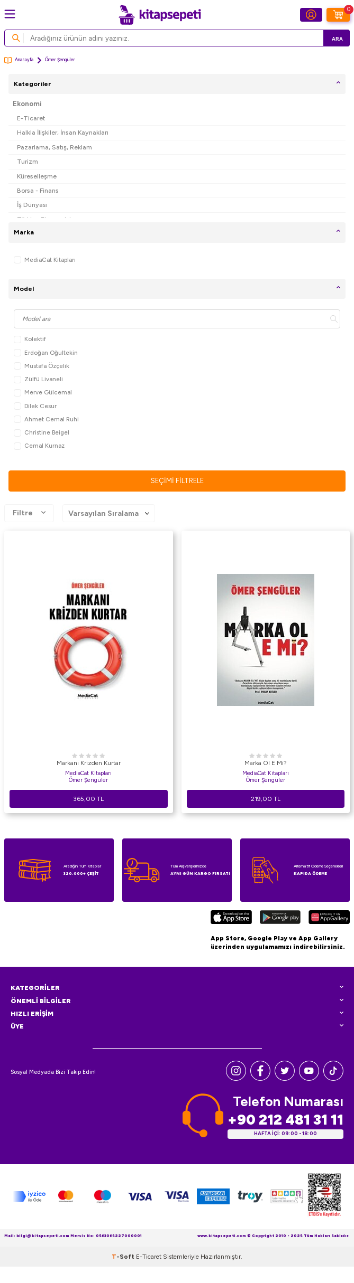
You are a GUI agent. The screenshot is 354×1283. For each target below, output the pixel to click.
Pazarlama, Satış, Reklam (54, 147)
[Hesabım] (311, 15)
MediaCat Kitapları (45, 260)
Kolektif (30, 339)
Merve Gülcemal (43, 393)
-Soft (124, 1256)
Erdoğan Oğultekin (46, 353)
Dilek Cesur (35, 406)
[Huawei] (329, 918)
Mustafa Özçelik (41, 366)
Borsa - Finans (38, 190)
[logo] (160, 14)
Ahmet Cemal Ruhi (46, 419)
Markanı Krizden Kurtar (89, 763)
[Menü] (9, 14)
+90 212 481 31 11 (285, 1119)
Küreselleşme (37, 176)
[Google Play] (280, 918)
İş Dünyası (32, 205)
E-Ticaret (31, 118)
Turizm (27, 161)
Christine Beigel (41, 433)
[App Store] (231, 918)
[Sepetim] (338, 15)
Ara (337, 39)
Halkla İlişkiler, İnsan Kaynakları (62, 132)
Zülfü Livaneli (38, 379)
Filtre (29, 513)
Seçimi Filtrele (177, 481)
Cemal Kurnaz (39, 446)
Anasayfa (18, 60)
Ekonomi (27, 104)
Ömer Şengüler (88, 780)
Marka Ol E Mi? (265, 763)
